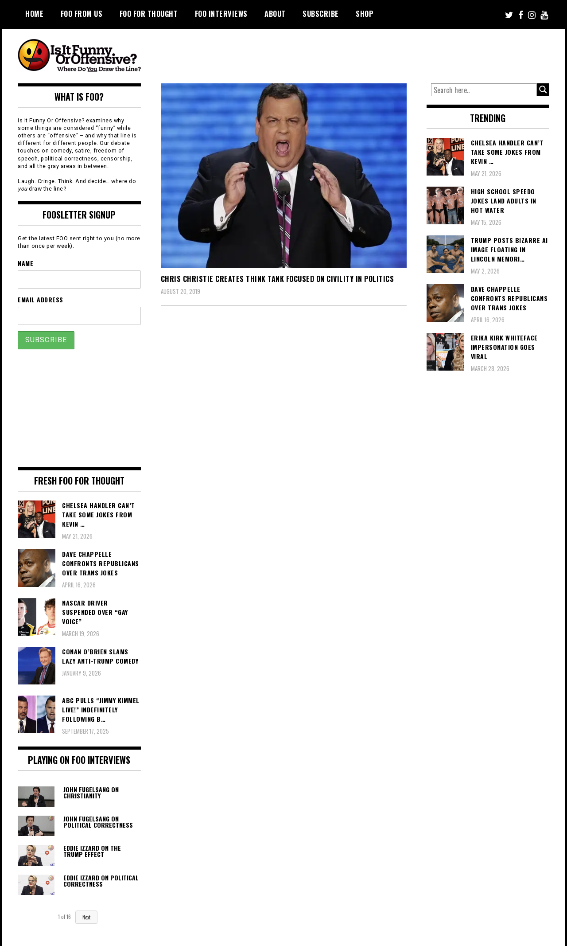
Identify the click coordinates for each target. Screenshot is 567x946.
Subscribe (321, 13)
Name (25, 263)
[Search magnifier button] (543, 89)
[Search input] (484, 90)
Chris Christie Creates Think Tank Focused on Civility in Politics (277, 279)
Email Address (40, 299)
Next (86, 917)
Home (34, 13)
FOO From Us (82, 13)
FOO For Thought (149, 13)
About (275, 13)
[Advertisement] (383, 53)
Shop (364, 13)
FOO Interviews (221, 13)
